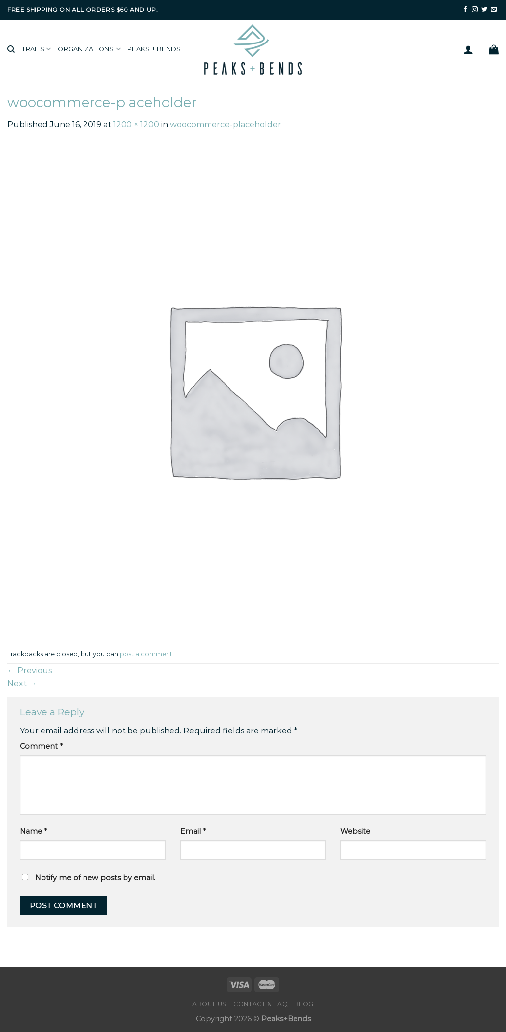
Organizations (89, 49)
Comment (41, 746)
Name (33, 831)
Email (193, 831)
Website (355, 831)
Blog (304, 1004)
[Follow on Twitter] (484, 9)
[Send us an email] (494, 9)
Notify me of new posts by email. (95, 877)
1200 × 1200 (136, 124)
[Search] (11, 49)
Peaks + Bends (154, 49)
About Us (209, 1004)
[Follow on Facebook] (465, 9)
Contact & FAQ (260, 1004)
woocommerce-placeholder (225, 124)
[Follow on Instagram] (475, 9)
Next (22, 683)
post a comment (146, 654)
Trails (36, 49)
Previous (29, 670)
